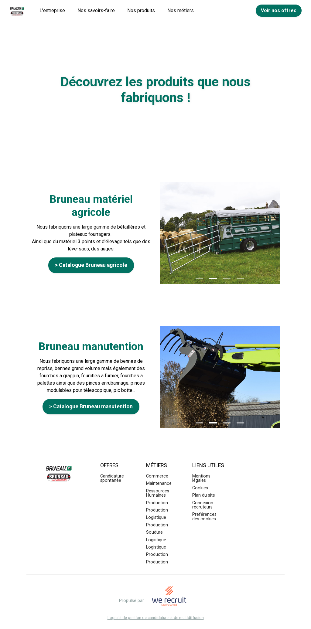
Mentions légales (201, 478)
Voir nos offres (278, 10)
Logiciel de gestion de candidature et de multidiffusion (156, 618)
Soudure (154, 532)
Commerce (157, 476)
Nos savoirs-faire (96, 10)
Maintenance (159, 483)
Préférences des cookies (204, 516)
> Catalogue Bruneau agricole (91, 265)
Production (157, 502)
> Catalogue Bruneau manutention (91, 406)
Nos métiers (180, 10)
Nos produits (141, 10)
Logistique (156, 517)
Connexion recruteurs (202, 505)
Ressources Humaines (157, 493)
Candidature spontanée (112, 478)
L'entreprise (52, 10)
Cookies (200, 488)
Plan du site (203, 495)
